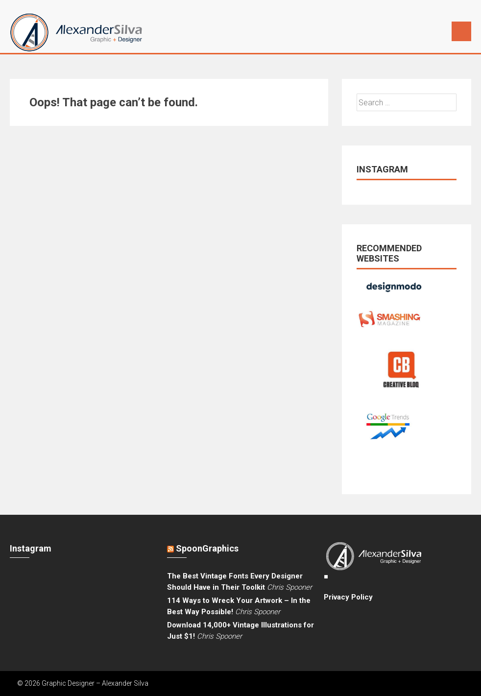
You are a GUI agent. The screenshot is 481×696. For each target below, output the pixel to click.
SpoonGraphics (207, 548)
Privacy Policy (348, 597)
